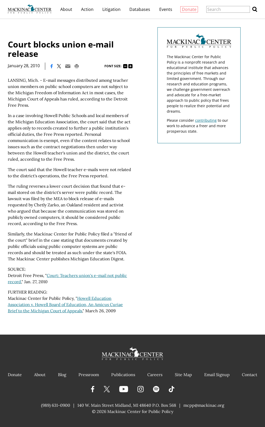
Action (87, 9)
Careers (154, 374)
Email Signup (217, 374)
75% (125, 66)
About (66, 9)
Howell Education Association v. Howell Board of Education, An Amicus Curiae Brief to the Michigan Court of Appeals (65, 304)
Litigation (111, 9)
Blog (62, 374)
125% (130, 66)
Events (165, 9)
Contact (249, 374)
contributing (206, 120)
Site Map (183, 374)
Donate (189, 9)
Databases (139, 9)
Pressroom (88, 374)
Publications (123, 374)
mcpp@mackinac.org (203, 405)
